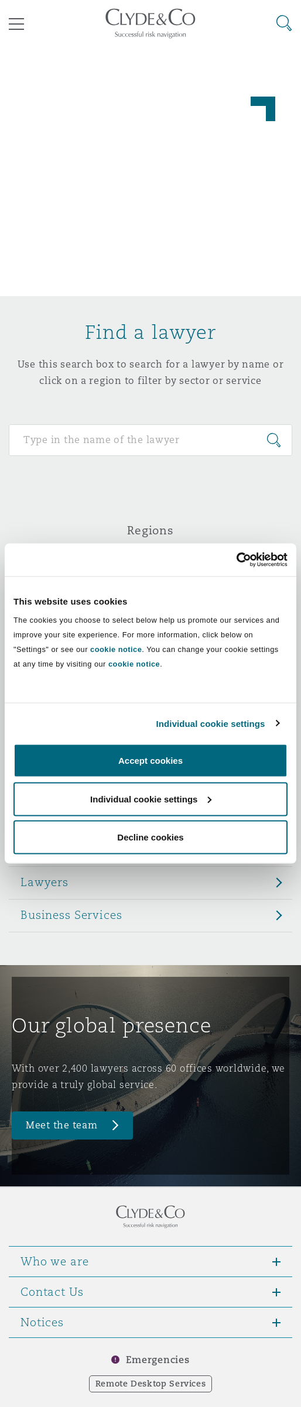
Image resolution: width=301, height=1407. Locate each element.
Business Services (71, 915)
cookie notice (116, 649)
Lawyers (44, 882)
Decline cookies (150, 837)
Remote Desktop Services (150, 1383)
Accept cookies (150, 761)
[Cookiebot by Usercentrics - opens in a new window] (236, 560)
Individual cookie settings (210, 723)
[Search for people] (150, 440)
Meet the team (62, 1125)
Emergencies (157, 1360)
